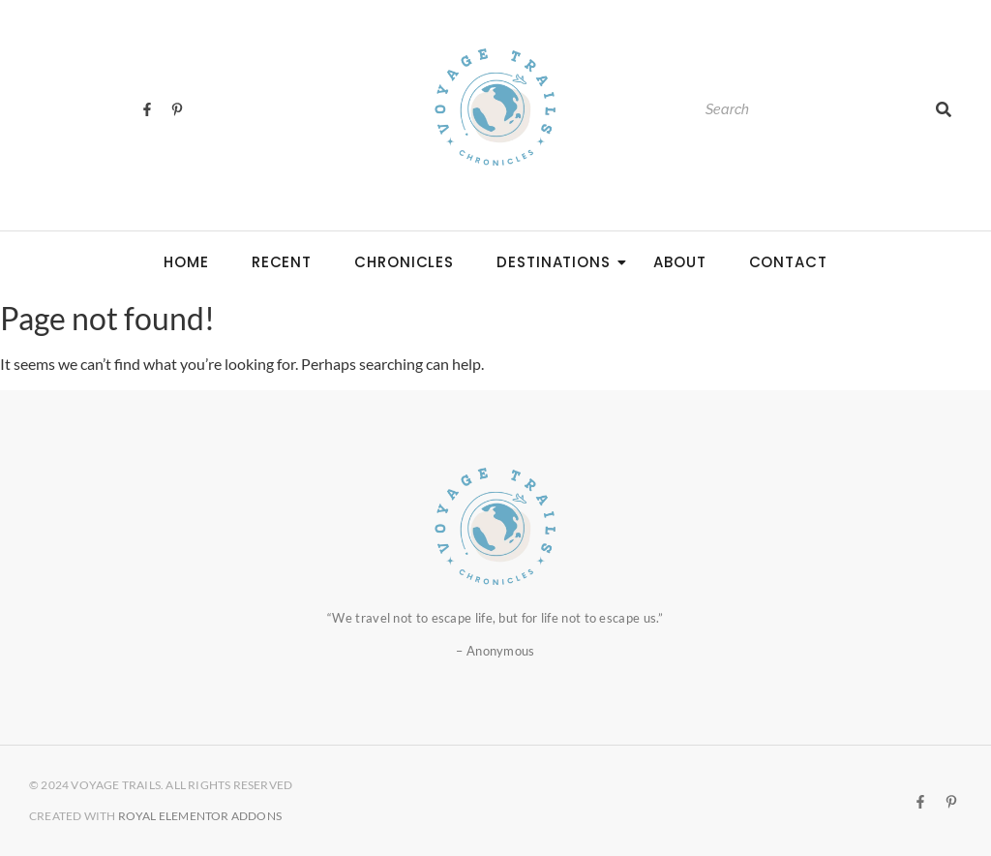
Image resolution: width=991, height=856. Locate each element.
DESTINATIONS (559, 262)
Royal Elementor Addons (200, 816)
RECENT (282, 262)
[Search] (810, 110)
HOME (186, 262)
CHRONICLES (404, 262)
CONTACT (788, 262)
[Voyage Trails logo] (495, 106)
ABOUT (679, 262)
